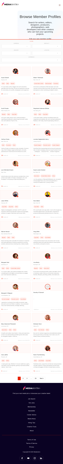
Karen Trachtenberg (39, 354)
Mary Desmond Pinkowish (8, 324)
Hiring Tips (31, 422)
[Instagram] (34, 458)
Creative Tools (31, 426)
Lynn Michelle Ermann (7, 170)
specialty (46, 43)
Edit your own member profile (40, 39)
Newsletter (31, 411)
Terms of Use (31, 439)
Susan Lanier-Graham (39, 170)
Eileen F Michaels (38, 77)
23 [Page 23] (35, 378)
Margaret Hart (5, 262)
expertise (16, 43)
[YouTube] (28, 458)
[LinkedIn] (41, 458)
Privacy (31, 447)
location (46, 50)
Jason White (4, 200)
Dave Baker (36, 200)
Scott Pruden (5, 108)
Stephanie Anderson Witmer (41, 108)
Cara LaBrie (4, 354)
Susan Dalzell (5, 77)
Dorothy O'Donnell (38, 292)
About (32, 430)
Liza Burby (36, 262)
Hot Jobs (31, 403)
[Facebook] (22, 458)
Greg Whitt (36, 231)
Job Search (31, 399)
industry (16, 50)
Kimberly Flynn (37, 324)
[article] (15, 81)
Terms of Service (31, 443)
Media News (32, 419)
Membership (32, 407)
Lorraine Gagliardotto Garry (41, 139)
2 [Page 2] (23, 378)
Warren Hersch (5, 231)
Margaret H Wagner (6, 293)
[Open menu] (60, 5)
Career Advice (31, 415)
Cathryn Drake (5, 139)
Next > (42, 378)
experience (31, 56)
